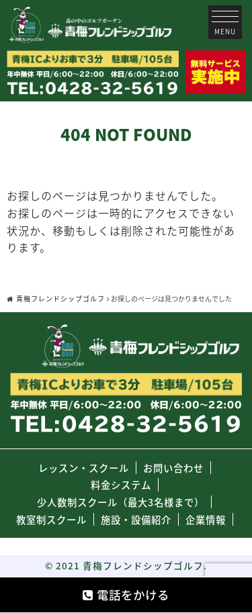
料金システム (121, 484)
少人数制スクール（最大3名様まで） (120, 502)
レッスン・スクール (83, 468)
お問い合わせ (173, 468)
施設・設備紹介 (136, 519)
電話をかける (126, 595)
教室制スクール (51, 519)
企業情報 (205, 519)
